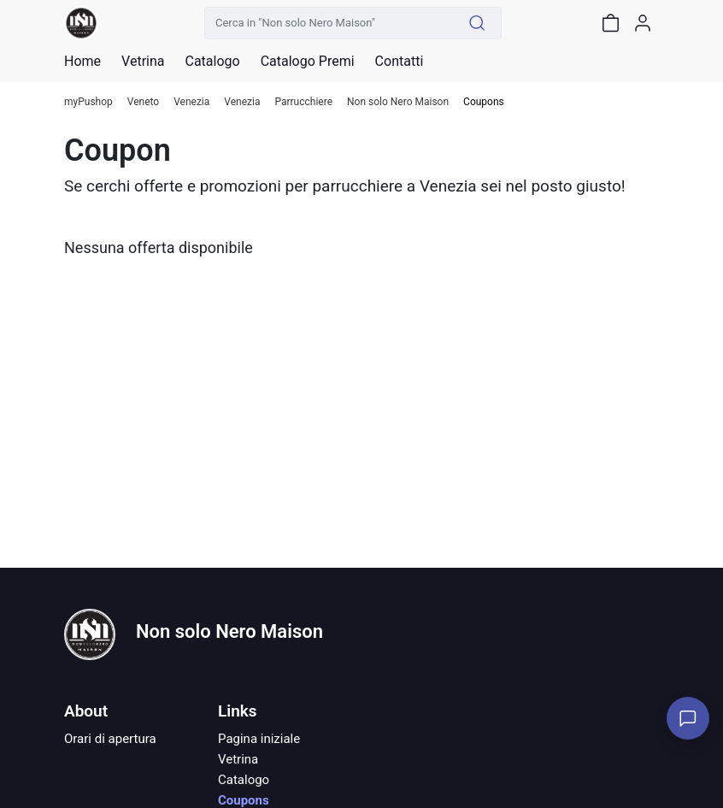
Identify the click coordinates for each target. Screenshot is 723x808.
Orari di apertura (110, 738)
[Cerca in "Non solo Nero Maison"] (329, 23)
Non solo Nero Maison (398, 102)
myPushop (88, 102)
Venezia (191, 102)
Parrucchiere (303, 102)
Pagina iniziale (259, 738)
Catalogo (212, 61)
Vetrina (238, 759)
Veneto (143, 102)
